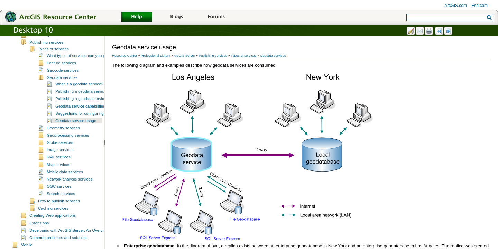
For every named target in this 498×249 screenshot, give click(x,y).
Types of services (53, 55)
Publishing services (46, 48)
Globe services (60, 148)
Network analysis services (69, 185)
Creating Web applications (52, 221)
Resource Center (124, 55)
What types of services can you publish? (82, 61)
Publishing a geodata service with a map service (97, 104)
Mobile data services (65, 177)
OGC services (59, 192)
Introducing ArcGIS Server (52, 40)
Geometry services (63, 133)
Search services (61, 199)
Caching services (53, 214)
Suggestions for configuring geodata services (95, 119)
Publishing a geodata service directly (87, 97)
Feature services (61, 68)
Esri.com (479, 5)
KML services (59, 162)
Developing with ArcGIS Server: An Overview (69, 236)
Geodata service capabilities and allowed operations (101, 112)
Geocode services (63, 76)
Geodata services (62, 83)
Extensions (39, 229)
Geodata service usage (75, 126)
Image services (60, 155)
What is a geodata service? (79, 89)
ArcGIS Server (184, 55)
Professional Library (155, 55)
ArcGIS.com (455, 5)
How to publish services (59, 206)
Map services (58, 170)
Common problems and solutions (58, 243)
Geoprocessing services (68, 141)
